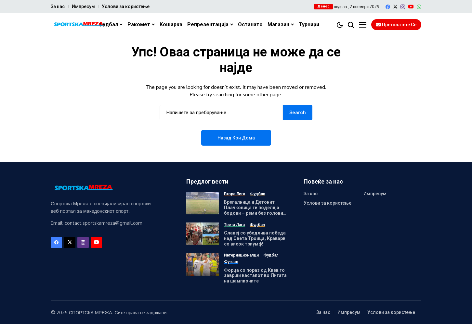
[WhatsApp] (419, 7)
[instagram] (402, 7)
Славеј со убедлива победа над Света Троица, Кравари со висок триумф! (255, 238)
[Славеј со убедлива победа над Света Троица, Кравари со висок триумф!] (202, 233)
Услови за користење (126, 6)
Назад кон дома (236, 137)
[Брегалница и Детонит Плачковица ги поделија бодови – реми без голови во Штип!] (202, 203)
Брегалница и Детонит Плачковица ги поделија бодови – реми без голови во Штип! (253, 210)
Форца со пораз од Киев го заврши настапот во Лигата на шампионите (255, 276)
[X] (395, 6)
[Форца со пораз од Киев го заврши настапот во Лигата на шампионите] (202, 264)
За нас (58, 6)
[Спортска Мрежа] (78, 25)
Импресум (83, 6)
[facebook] (388, 7)
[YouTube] (410, 6)
